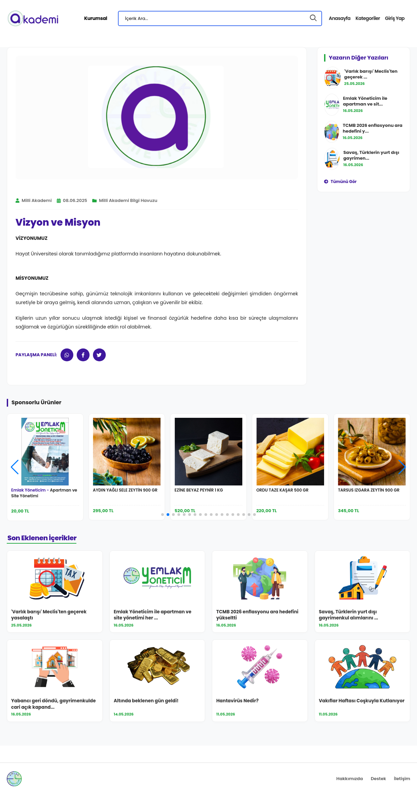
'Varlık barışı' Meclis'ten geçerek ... (371, 74)
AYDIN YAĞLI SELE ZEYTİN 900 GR (125, 490)
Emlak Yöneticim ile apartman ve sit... (365, 101)
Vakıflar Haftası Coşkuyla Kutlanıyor (362, 701)
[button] (402, 467)
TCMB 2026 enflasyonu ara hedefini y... (372, 128)
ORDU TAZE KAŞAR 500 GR (282, 490)
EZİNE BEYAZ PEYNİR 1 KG (199, 490)
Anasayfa (339, 18)
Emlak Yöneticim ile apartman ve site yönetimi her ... (153, 615)
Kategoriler (367, 18)
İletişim (402, 778)
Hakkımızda (349, 778)
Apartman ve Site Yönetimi (44, 493)
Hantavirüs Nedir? (237, 701)
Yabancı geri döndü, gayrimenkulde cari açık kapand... (53, 704)
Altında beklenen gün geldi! (146, 701)
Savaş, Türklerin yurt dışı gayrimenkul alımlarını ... (348, 615)
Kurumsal (95, 18)
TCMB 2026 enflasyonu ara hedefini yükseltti (257, 615)
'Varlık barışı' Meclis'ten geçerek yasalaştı (49, 615)
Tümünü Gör (340, 181)
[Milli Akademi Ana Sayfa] (32, 18)
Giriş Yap (394, 18)
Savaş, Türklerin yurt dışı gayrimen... (371, 155)
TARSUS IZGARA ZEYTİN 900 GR (368, 490)
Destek (378, 778)
